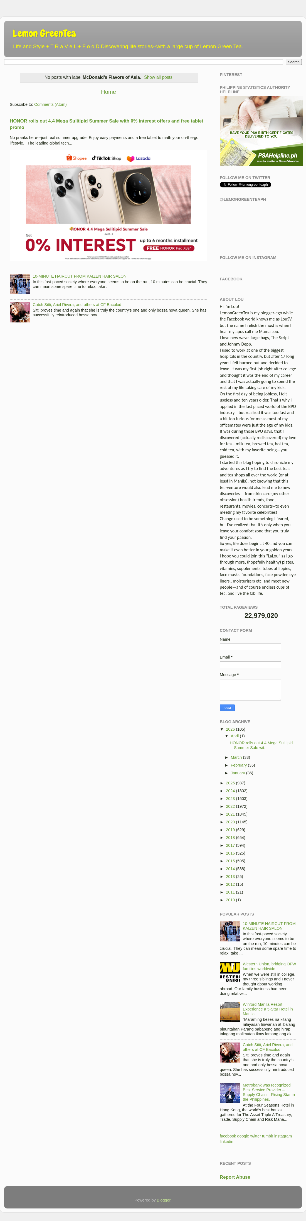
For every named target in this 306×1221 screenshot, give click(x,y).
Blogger (164, 1200)
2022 (230, 806)
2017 (230, 845)
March (236, 757)
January (238, 773)
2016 (230, 853)
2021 (230, 814)
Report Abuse (235, 1177)
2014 (230, 869)
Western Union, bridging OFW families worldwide (269, 966)
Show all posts (158, 77)
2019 (230, 830)
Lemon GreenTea (44, 33)
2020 (230, 822)
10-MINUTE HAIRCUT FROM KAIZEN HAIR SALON (80, 276)
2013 (230, 876)
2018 (230, 837)
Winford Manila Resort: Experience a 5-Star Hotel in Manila (268, 1009)
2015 (230, 861)
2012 (230, 884)
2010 (230, 900)
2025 (230, 783)
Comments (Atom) (50, 104)
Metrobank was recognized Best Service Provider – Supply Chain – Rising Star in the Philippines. (269, 1092)
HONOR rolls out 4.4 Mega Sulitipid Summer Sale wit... (261, 745)
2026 (230, 729)
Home (108, 92)
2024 (230, 791)
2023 (230, 798)
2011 (230, 892)
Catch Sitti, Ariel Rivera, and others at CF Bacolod (77, 304)
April (235, 736)
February (239, 765)
